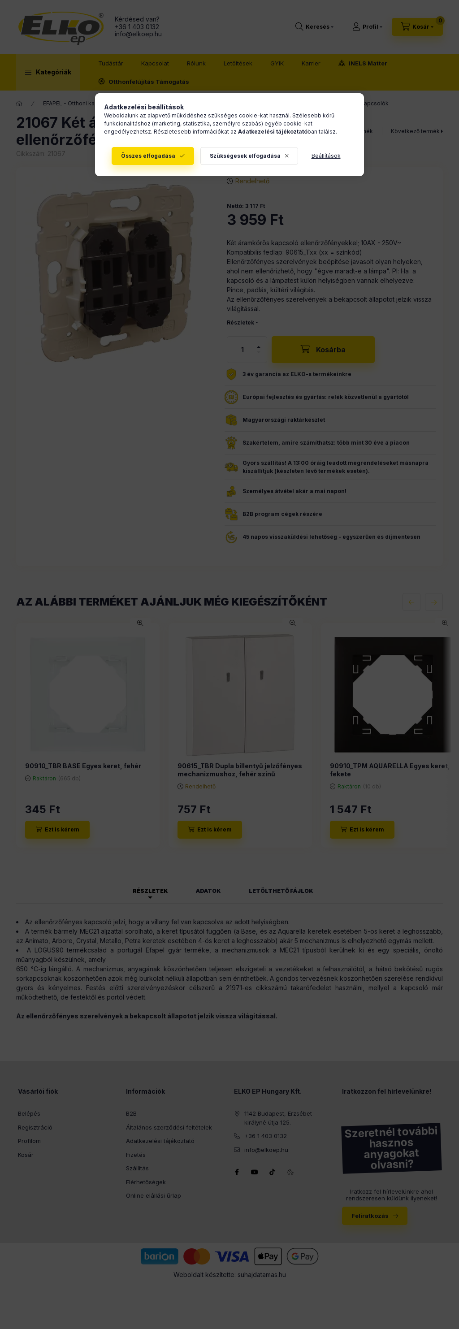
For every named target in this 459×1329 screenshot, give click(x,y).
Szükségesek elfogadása (245, 155)
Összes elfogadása (148, 155)
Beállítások (326, 155)
